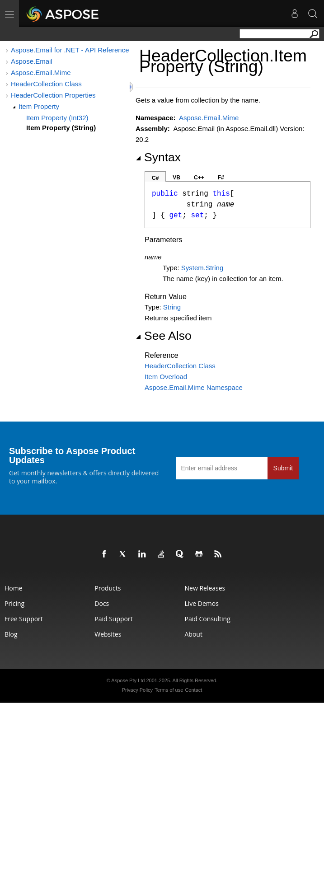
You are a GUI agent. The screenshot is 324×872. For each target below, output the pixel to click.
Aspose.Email (31, 61)
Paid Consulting (207, 618)
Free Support (24, 618)
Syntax (158, 157)
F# (221, 177)
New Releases (205, 588)
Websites (107, 634)
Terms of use (169, 690)
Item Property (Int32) (57, 118)
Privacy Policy (137, 690)
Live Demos (202, 603)
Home (14, 588)
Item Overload (166, 376)
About (193, 634)
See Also (164, 335)
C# (155, 178)
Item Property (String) (61, 127)
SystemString (202, 268)
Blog (11, 634)
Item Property (39, 106)
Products (107, 588)
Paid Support (113, 618)
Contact (193, 690)
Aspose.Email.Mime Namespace (194, 387)
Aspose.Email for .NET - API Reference (70, 50)
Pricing (14, 603)
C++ (199, 177)
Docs (101, 603)
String (172, 307)
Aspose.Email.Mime (41, 72)
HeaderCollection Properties (53, 95)
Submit (283, 468)
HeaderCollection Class (46, 84)
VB (176, 177)
